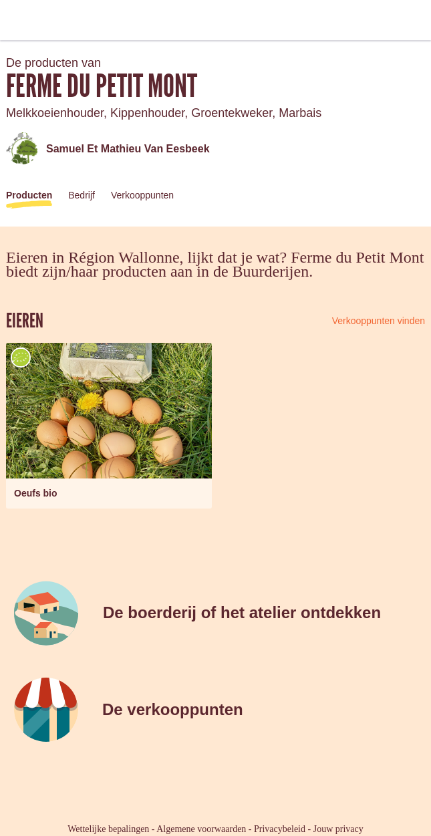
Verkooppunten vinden (378, 320)
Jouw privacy (338, 829)
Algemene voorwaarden (201, 829)
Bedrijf (81, 195)
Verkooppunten (142, 195)
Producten (29, 195)
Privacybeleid (279, 829)
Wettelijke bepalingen (108, 829)
